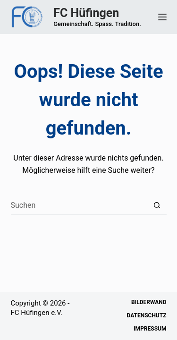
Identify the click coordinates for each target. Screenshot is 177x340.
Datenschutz (146, 315)
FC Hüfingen (86, 13)
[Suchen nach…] (79, 205)
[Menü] (162, 17)
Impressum (150, 328)
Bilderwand (148, 302)
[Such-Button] (157, 205)
